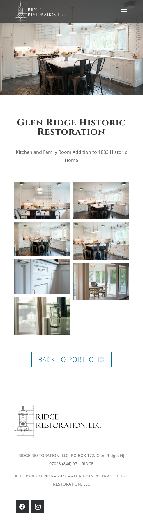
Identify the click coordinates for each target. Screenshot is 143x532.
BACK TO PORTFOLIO (71, 359)
